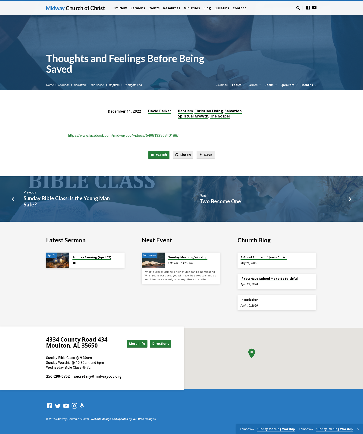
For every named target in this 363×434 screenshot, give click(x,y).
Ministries (192, 8)
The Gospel (97, 85)
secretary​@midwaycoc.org (98, 376)
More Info (134, 343)
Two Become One (220, 201)
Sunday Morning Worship (187, 257)
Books (271, 85)
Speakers (289, 85)
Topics (238, 85)
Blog (207, 8)
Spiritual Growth (193, 116)
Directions (159, 343)
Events (154, 8)
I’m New (120, 8)
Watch (158, 155)
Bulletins (222, 8)
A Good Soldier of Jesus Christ (264, 257)
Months (309, 85)
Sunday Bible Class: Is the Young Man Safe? (67, 201)
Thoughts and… (134, 85)
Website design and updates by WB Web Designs (123, 419)
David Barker (159, 111)
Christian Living (208, 111)
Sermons (138, 8)
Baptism (114, 85)
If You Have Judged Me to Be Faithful (269, 278)
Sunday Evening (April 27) (91, 257)
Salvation (80, 85)
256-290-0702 (58, 376)
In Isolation (249, 300)
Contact (239, 8)
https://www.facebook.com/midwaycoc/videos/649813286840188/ (123, 135)
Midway (75, 8)
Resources (171, 8)
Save (206, 155)
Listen (183, 155)
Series (255, 85)
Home (50, 85)
